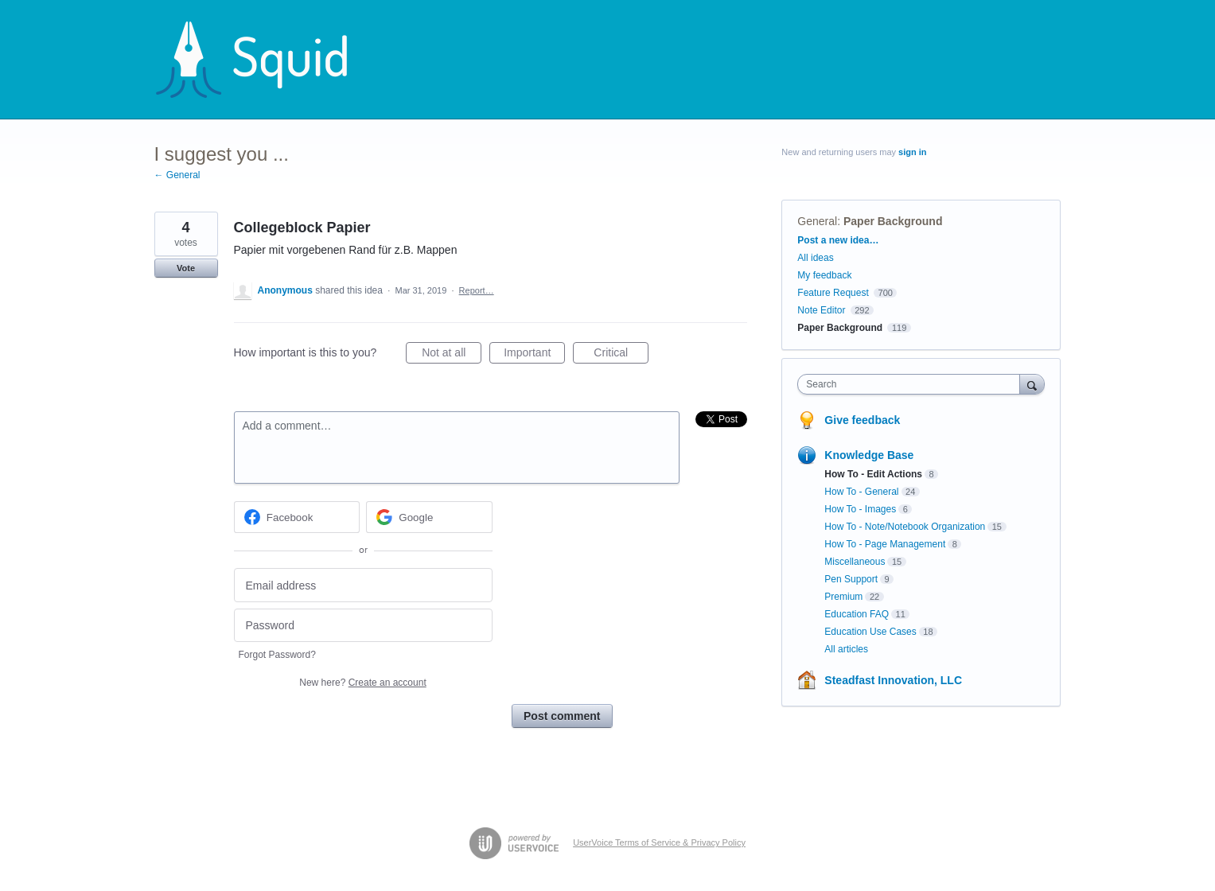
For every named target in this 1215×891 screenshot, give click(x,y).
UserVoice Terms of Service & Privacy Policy (659, 842)
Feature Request (832, 292)
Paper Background (892, 221)
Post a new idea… (837, 240)
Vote (186, 268)
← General (177, 175)
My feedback (824, 275)
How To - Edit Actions (873, 474)
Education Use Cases (870, 631)
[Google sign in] (429, 517)
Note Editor (821, 310)
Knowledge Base (868, 455)
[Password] (363, 626)
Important (534, 355)
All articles (846, 649)
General (817, 221)
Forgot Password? (277, 654)
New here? (362, 682)
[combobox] (912, 384)
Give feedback (862, 420)
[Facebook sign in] (297, 517)
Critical (621, 355)
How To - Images (860, 509)
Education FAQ (856, 614)
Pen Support (851, 579)
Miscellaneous (854, 561)
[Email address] (363, 585)
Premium (843, 596)
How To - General (861, 491)
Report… (476, 290)
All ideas (815, 257)
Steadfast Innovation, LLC (893, 680)
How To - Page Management (884, 544)
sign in (912, 152)
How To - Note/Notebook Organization (904, 526)
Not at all (451, 355)
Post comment (562, 716)
